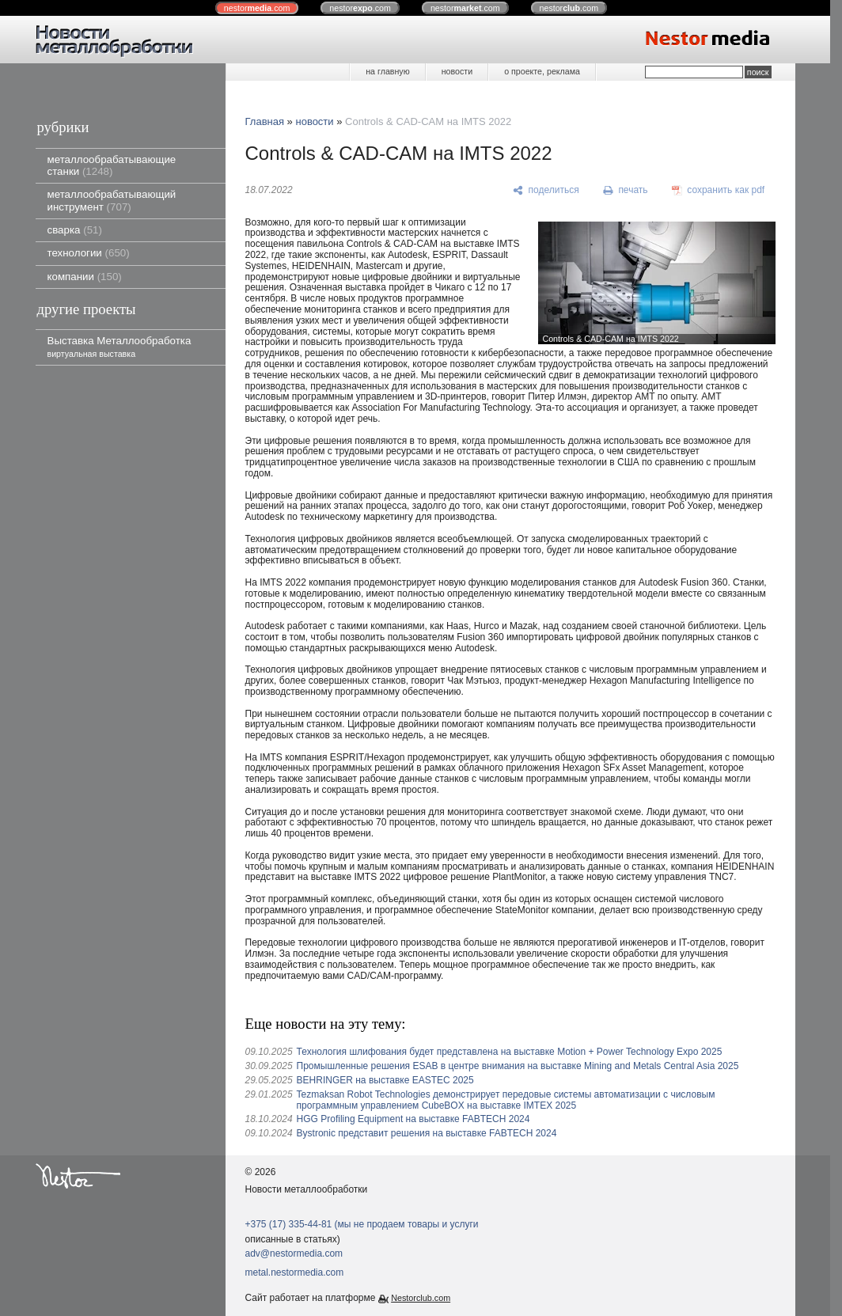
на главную (387, 71)
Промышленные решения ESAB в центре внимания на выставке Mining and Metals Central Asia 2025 (518, 1065)
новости (457, 71)
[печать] (625, 191)
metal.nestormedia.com (294, 1272)
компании (84, 277)
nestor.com (257, 8)
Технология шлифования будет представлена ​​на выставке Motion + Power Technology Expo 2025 (510, 1051)
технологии (88, 253)
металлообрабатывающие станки (111, 165)
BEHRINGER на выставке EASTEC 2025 (385, 1080)
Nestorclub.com (420, 1298)
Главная (264, 121)
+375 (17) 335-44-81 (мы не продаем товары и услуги (362, 1224)
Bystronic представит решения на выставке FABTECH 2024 (427, 1133)
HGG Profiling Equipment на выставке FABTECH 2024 (413, 1118)
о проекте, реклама (542, 71)
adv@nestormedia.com (294, 1253)
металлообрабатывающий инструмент (111, 200)
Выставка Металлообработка (119, 346)
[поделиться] (546, 191)
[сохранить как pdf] (718, 191)
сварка (74, 230)
